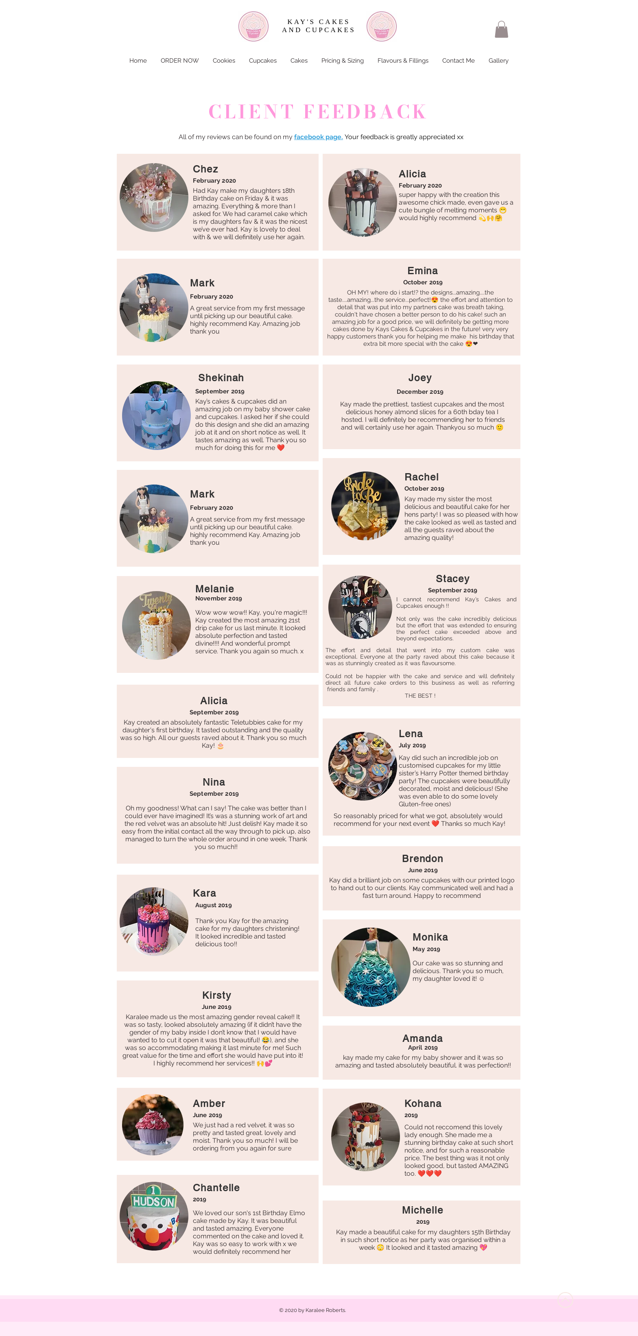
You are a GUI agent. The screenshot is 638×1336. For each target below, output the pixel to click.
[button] (501, 29)
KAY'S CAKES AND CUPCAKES (319, 26)
